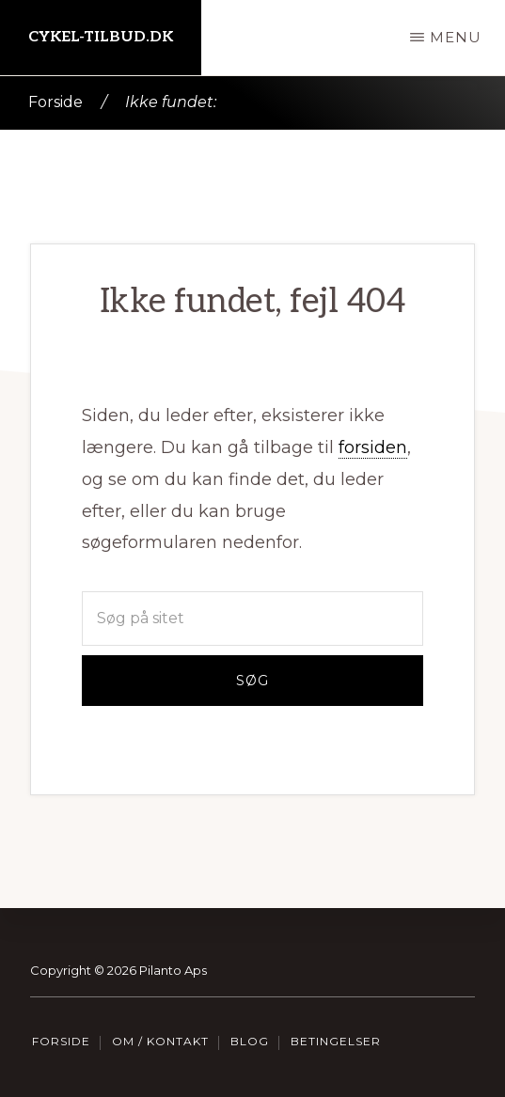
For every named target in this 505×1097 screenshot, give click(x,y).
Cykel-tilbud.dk (100, 37)
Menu (455, 37)
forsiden (373, 447)
